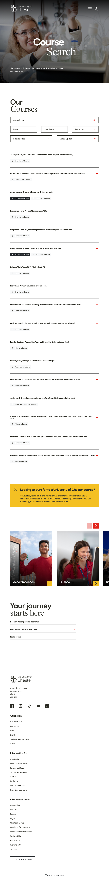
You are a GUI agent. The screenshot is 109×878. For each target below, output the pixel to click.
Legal (12, 818)
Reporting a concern (18, 790)
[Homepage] (21, 8)
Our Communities (17, 785)
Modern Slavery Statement (21, 831)
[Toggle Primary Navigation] (89, 8)
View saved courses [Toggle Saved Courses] (54, 875)
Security (13, 849)
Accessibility (15, 805)
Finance (64, 582)
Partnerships (15, 840)
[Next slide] (96, 526)
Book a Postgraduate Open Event (43, 629)
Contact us (14, 726)
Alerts (12, 743)
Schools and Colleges (18, 772)
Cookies (13, 809)
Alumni (13, 776)
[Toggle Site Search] (96, 8)
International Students (19, 763)
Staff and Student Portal (19, 739)
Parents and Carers (17, 768)
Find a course (43, 637)
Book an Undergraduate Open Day (43, 622)
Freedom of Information (20, 827)
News (12, 730)
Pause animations (22, 859)
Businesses (14, 781)
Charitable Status (17, 823)
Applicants (14, 759)
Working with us (16, 845)
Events (13, 735)
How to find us (16, 721)
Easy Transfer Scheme (36, 495)
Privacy (13, 814)
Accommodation (23, 582)
